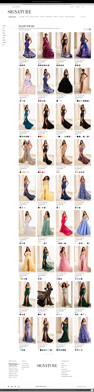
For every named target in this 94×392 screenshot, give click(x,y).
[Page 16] (51, 354)
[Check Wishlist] (78, 7)
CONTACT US (64, 365)
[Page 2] (44, 354)
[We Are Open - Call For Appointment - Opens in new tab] (47, 4)
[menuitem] (16, 7)
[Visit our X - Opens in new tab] (18, 387)
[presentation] (27, 45)
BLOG (62, 367)
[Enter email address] (54, 387)
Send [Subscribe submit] (61, 387)
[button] (81, 17)
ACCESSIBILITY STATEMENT (66, 376)
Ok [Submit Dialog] (92, 390)
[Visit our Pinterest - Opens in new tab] (15, 387)
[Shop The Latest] (12, 17)
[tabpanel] (78, 101)
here (74, 390)
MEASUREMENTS (64, 374)
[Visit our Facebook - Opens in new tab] (8, 387)
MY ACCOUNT (64, 369)
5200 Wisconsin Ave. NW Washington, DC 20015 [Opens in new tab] (25, 367)
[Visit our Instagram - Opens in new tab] (11, 387)
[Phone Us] (16, 7)
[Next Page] (52, 354)
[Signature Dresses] (19, 12)
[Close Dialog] (2, 391)
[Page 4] (47, 354)
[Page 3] (45, 354)
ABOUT (62, 364)
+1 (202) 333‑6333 (25, 364)
